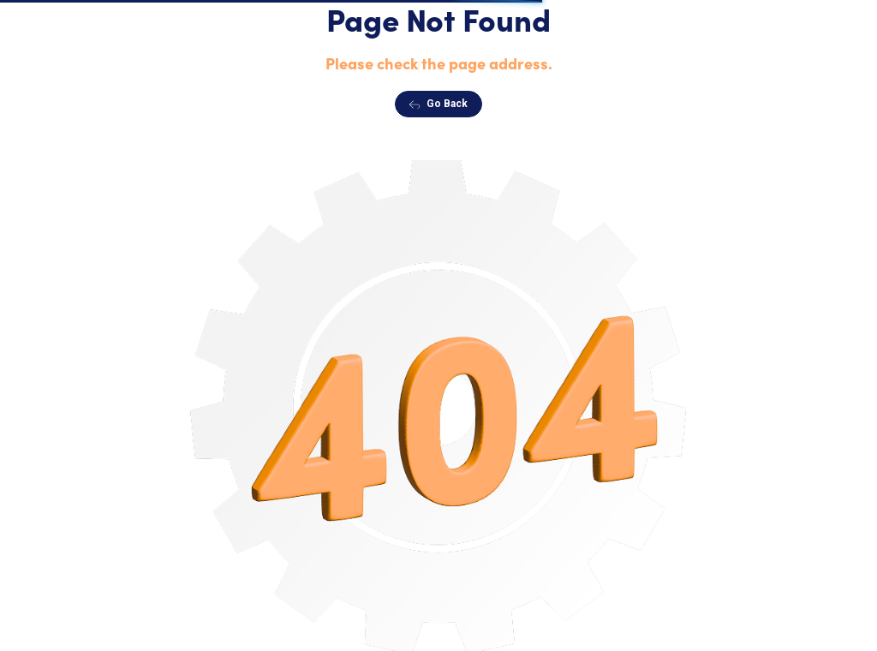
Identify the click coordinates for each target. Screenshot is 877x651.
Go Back (438, 104)
